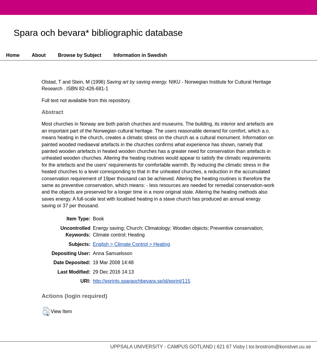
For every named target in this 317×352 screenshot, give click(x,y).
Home (12, 55)
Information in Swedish (140, 55)
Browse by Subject (79, 55)
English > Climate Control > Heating (131, 244)
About (39, 55)
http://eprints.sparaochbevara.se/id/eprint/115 (141, 281)
